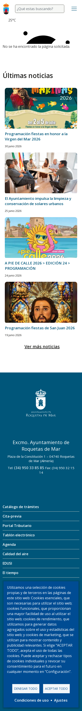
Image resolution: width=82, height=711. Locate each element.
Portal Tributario (17, 525)
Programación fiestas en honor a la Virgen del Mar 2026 (36, 136)
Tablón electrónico (19, 535)
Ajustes (61, 700)
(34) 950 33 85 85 (29, 467)
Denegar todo (25, 688)
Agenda (9, 544)
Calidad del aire (15, 553)
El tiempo (10, 572)
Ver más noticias (42, 346)
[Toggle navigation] (74, 8)
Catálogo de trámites (21, 506)
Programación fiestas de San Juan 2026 (40, 327)
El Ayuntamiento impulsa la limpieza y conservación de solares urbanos (38, 201)
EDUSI (7, 563)
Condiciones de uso (31, 700)
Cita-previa (12, 516)
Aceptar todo (56, 688)
